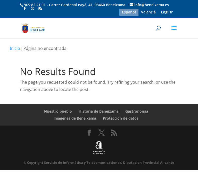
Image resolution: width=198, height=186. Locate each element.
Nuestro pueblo (58, 111)
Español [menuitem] (129, 12)
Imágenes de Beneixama (75, 118)
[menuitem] (128, 12)
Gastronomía (136, 111)
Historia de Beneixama (99, 111)
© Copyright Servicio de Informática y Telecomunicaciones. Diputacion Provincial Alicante (98, 162)
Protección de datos (120, 118)
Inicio (15, 48)
